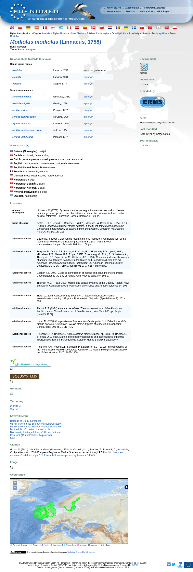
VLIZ (100, 565)
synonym (88, 77)
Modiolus (14, 36)
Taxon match (132, 7)
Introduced (58, 545)
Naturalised (71, 545)
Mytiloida (121, 33)
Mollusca (64, 33)
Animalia (46, 33)
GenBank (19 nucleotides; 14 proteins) (31, 435)
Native (47, 545)
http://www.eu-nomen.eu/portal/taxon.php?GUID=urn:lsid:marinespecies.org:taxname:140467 (67, 454)
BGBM (135, 565)
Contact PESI (123, 567)
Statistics (131, 11)
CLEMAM (15, 406)
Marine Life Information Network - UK (30, 429)
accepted (31, 49)
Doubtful (36, 545)
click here (145, 145)
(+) (27, 145)
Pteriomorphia (102, 33)
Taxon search (114, 7)
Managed (95, 545)
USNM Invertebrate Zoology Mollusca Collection (36, 423)
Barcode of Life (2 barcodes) (25, 421)
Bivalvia (81, 33)
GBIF (13, 438)
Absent (26, 545)
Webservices (146, 11)
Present (16, 545)
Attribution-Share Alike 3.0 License (81, 552)
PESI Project (163, 11)
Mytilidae (163, 33)
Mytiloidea (145, 33)
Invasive (83, 545)
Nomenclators (114, 11)
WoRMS (14, 409)
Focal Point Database (154, 7)
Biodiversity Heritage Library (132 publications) (35, 432)
